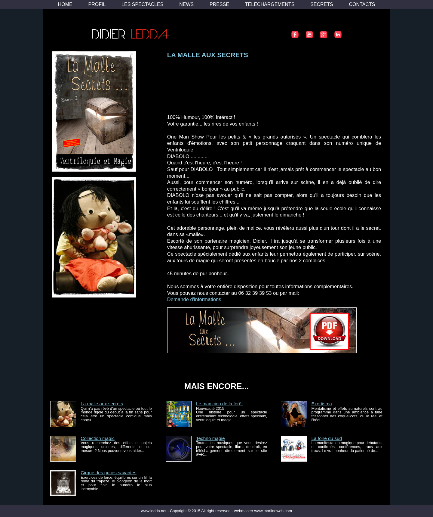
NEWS (186, 4)
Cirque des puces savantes (108, 472)
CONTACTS (362, 4)
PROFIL (97, 4)
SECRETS (321, 4)
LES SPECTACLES (142, 4)
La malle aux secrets (102, 403)
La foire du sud (326, 438)
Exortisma (321, 403)
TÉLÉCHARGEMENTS (269, 4)
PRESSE (219, 4)
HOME (65, 4)
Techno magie (210, 438)
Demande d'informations (194, 299)
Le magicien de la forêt (219, 403)
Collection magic (98, 438)
